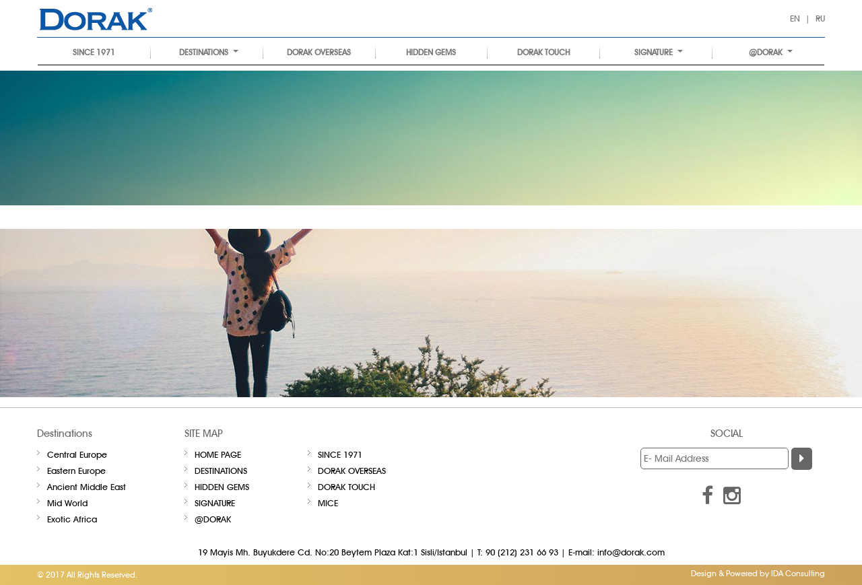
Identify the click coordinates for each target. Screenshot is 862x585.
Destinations (208, 52)
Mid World (67, 502)
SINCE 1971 (94, 52)
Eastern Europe (76, 470)
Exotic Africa (72, 519)
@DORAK (771, 52)
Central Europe (77, 454)
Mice (328, 502)
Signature (658, 52)
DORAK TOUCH (543, 52)
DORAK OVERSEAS (319, 52)
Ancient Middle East (86, 486)
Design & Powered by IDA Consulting (758, 573)
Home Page (218, 454)
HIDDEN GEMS (431, 52)
